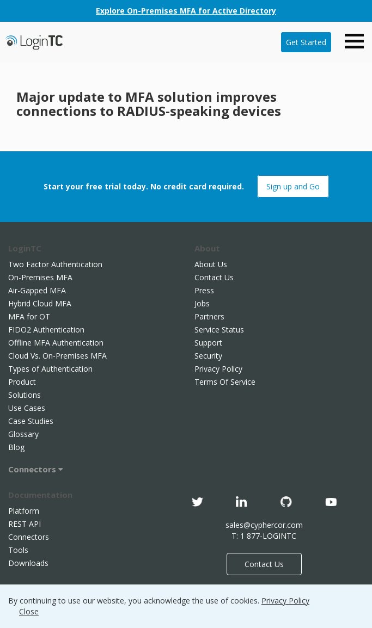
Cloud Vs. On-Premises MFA (57, 355)
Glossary (23, 434)
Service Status (219, 329)
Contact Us (214, 277)
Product (22, 382)
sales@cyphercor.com (264, 525)
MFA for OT (29, 316)
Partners (209, 316)
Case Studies (30, 421)
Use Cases (26, 408)
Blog (16, 447)
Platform (23, 511)
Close (29, 611)
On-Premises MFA (40, 277)
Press (204, 290)
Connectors (35, 469)
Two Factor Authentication (55, 264)
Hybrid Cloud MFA (39, 303)
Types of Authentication (50, 369)
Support (208, 342)
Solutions (24, 395)
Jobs (202, 303)
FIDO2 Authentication (46, 329)
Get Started (306, 42)
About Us (210, 264)
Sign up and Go (293, 186)
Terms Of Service (224, 382)
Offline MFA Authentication (55, 342)
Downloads (28, 563)
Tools (18, 550)
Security (208, 355)
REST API (24, 524)
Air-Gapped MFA (37, 290)
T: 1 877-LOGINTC (263, 536)
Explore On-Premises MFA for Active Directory (186, 10)
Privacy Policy (218, 369)
